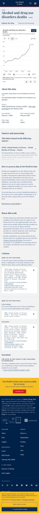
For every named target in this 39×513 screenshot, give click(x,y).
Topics (4, 439)
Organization (24, 444)
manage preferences (28, 499)
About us (23, 439)
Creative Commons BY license (12, 240)
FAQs (3, 421)
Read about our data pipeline (12, 204)
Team (22, 452)
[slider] (14, 74)
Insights (4, 448)
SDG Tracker (6, 462)
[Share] (30, 81)
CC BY (4, 81)
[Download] (26, 81)
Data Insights (6, 479)
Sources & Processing (26, 23)
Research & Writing (8, 475)
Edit (34, 38)
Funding (22, 448)
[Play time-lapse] (4, 74)
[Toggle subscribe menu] (35, 3)
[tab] (5, 38)
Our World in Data (20, 3)
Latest (4, 457)
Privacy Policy (16, 499)
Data (3, 444)
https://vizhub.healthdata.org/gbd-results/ (16, 376)
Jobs (21, 457)
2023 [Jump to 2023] (33, 74)
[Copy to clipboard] (31, 270)
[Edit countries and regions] (33, 38)
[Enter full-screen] (34, 81)
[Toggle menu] (4, 3)
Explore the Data (8, 23)
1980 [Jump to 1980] (9, 74)
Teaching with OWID (8, 466)
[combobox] (30, 3)
